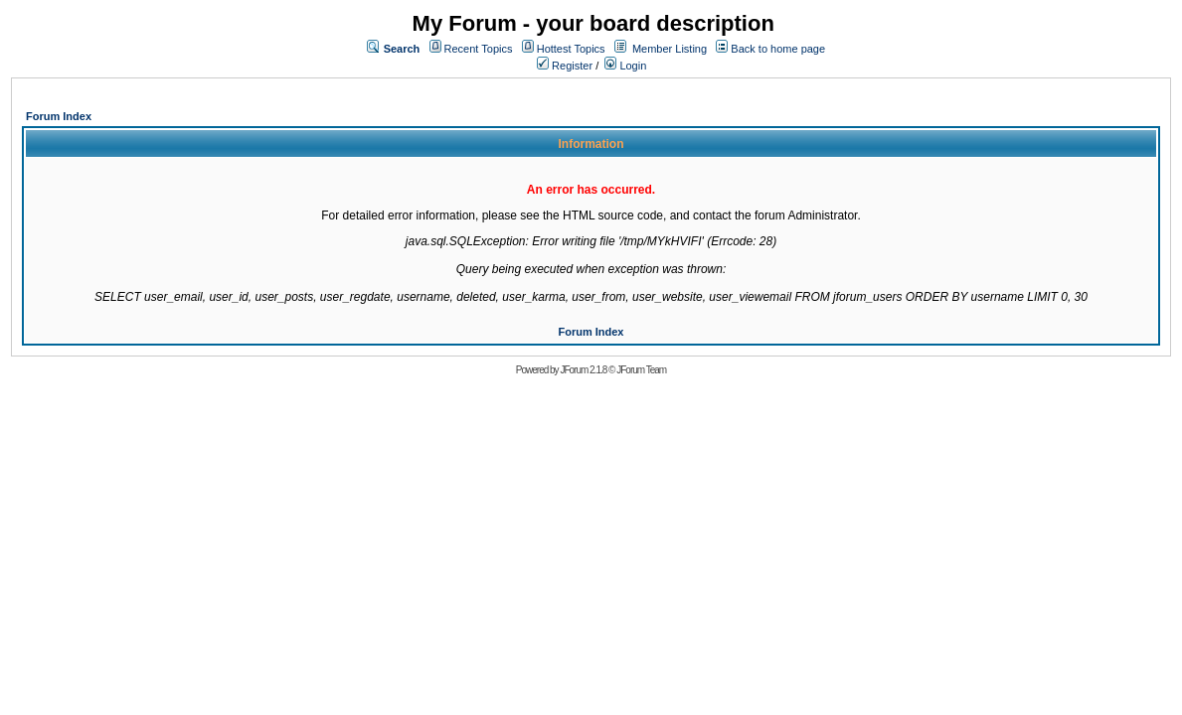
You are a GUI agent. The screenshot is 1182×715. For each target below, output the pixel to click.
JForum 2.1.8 (583, 369)
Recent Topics (478, 49)
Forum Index (58, 116)
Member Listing (669, 49)
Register (564, 66)
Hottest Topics (571, 49)
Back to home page (778, 49)
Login (625, 66)
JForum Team (641, 369)
